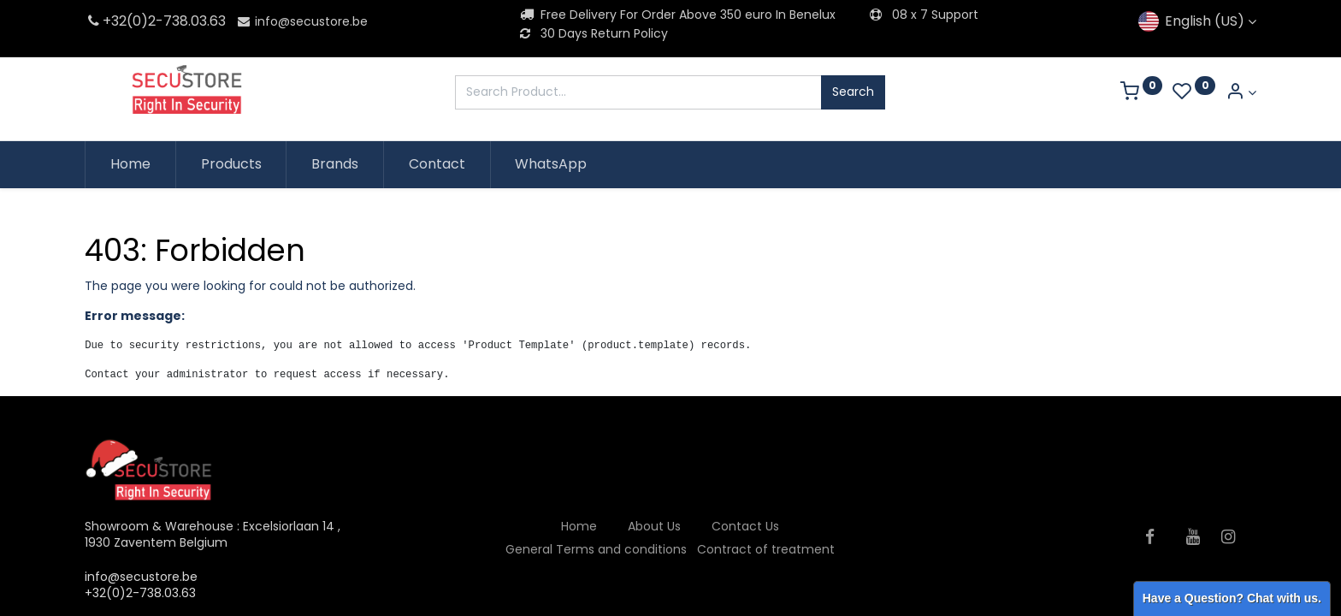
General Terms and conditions (596, 549)
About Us (654, 526)
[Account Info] (1241, 93)
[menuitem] (130, 164)
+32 (106, 21)
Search (853, 91)
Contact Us (745, 526)
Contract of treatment (766, 549)
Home (579, 526)
